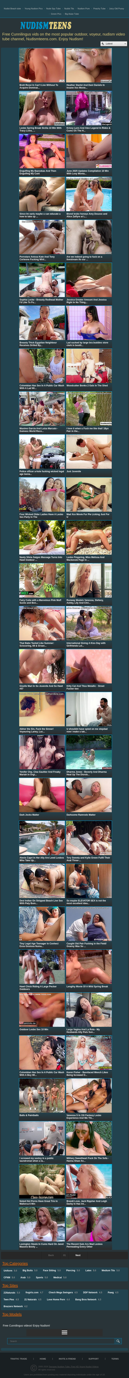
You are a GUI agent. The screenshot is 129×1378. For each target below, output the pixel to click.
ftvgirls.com (34, 1292)
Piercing (73, 1270)
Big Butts (30, 1270)
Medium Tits (111, 1270)
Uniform (10, 1270)
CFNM (9, 1277)
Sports (42, 1277)
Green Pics (56, 14)
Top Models (12, 1314)
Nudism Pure (84, 8)
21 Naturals (32, 1299)
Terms (115, 1359)
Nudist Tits (69, 8)
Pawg (113, 1292)
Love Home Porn (58, 1299)
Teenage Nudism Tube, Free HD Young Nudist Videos (74, 1366)
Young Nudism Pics (34, 8)
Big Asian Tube (72, 14)
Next (77, 1255)
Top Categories (15, 1263)
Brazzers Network (15, 1306)
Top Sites (10, 1285)
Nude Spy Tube (53, 8)
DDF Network (92, 1292)
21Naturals (12, 1292)
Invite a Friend (67, 1359)
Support (94, 1359)
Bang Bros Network (88, 1299)
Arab (25, 1277)
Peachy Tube (99, 8)
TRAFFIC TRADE (18, 1359)
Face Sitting (52, 1270)
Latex (90, 1270)
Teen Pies (11, 1299)
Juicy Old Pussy (116, 8)
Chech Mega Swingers (63, 1292)
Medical (59, 1277)
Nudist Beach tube (12, 8)
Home (43, 1359)
